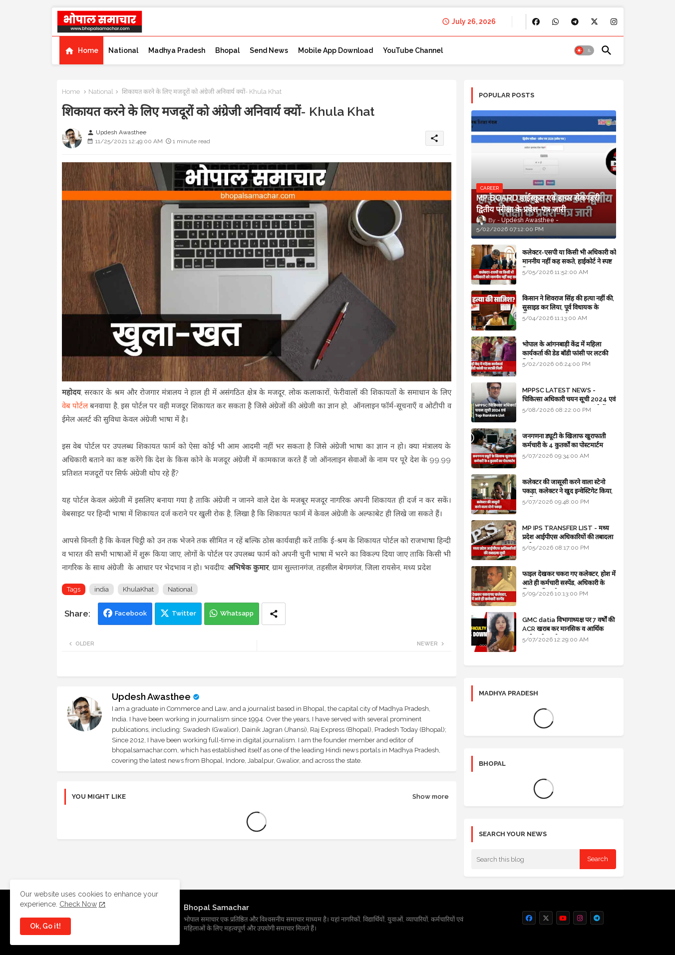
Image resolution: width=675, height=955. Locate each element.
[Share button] (274, 614)
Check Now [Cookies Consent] (78, 904)
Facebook (131, 613)
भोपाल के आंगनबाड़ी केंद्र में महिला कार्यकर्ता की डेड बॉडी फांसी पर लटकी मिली (565, 353)
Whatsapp (237, 613)
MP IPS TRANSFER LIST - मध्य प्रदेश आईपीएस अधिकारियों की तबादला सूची (567, 537)
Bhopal (227, 50)
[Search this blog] (525, 859)
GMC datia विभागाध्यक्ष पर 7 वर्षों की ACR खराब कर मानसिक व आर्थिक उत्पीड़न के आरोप (568, 628)
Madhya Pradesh (176, 50)
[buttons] (536, 21)
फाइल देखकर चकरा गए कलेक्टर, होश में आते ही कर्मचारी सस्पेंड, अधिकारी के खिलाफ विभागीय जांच (569, 583)
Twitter (184, 613)
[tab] (81, 50)
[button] (584, 50)
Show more (430, 796)
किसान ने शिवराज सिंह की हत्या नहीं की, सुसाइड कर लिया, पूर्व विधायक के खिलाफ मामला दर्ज (568, 307)
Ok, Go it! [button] (45, 926)
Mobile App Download (335, 50)
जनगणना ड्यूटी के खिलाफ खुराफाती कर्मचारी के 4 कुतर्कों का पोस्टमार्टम (564, 440)
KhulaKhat (138, 589)
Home (88, 50)
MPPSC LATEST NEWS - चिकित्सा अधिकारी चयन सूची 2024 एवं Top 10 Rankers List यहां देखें (569, 399)
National (123, 50)
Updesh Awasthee (151, 696)
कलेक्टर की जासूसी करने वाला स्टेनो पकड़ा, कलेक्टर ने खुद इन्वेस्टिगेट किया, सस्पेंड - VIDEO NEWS (567, 491)
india (101, 589)
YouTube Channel (413, 50)
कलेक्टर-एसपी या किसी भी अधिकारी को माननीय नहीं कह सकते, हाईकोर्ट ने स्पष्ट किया (569, 261)
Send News (269, 50)
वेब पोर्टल (75, 405)
